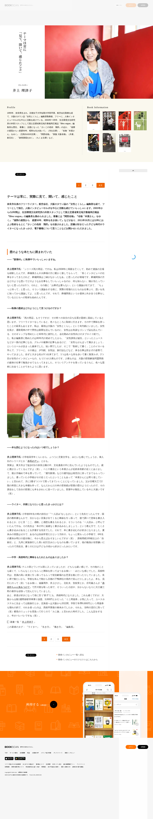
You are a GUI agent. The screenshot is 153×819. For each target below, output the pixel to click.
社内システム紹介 (56, 764)
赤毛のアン (33, 461)
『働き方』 (58, 627)
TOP (6, 753)
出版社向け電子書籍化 (78, 767)
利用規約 (43, 767)
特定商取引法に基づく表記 (32, 767)
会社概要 (22, 753)
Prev (133, 170)
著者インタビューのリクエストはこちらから (78, 660)
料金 (28, 753)
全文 (101, 185)
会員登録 (143, 5)
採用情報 (7, 767)
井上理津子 (27, 622)
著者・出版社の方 (65, 767)
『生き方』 (46, 627)
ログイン (131, 5)
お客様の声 (35, 753)
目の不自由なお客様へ (53, 767)
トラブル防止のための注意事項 (13, 764)
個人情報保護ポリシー (69, 764)
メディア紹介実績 (46, 753)
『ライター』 (33, 627)
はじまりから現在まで (28, 764)
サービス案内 (13, 753)
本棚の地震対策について (17, 767)
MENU (119, 5)
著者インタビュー (70, 753)
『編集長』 (69, 627)
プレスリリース (57, 753)
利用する (37, 706)
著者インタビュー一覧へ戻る (71, 655)
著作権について (40, 764)
